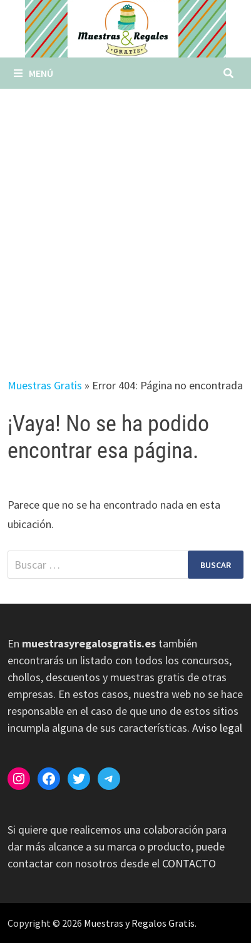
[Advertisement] (125, 220)
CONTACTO (189, 863)
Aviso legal (217, 728)
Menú (33, 73)
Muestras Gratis (45, 385)
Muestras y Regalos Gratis (139, 923)
